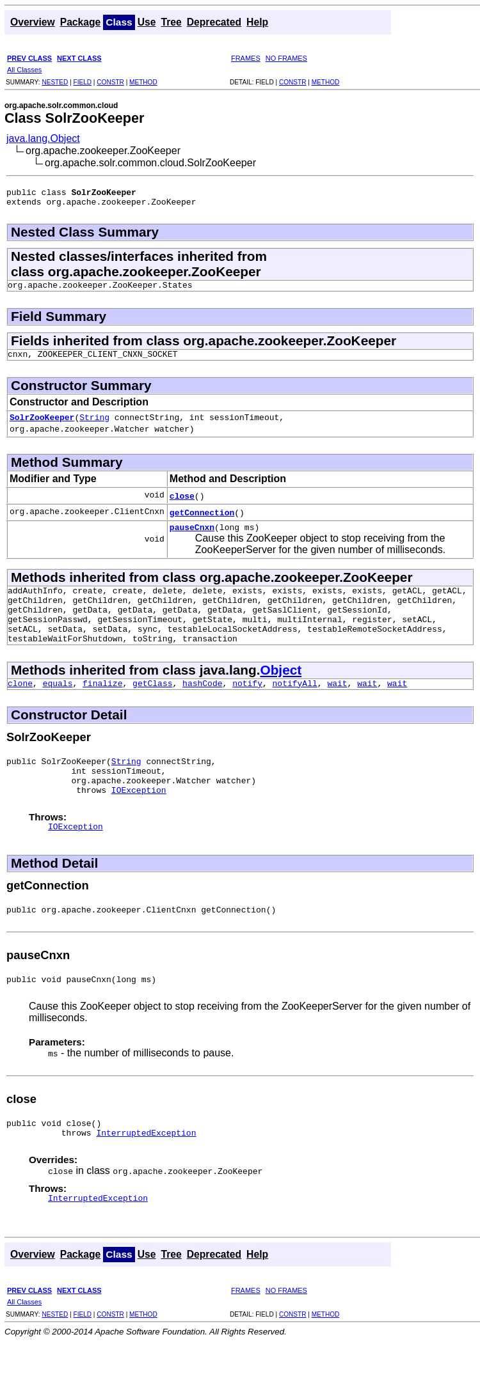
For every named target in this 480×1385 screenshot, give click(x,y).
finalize (102, 708)
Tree (171, 22)
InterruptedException (146, 1174)
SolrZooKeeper (42, 426)
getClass (152, 708)
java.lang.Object (43, 138)
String (94, 426)
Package (80, 22)
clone (20, 708)
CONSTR (110, 82)
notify (247, 708)
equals (58, 708)
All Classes (24, 70)
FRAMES (245, 58)
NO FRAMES (286, 58)
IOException (138, 822)
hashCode (202, 708)
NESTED (55, 82)
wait (337, 708)
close (182, 505)
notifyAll (295, 708)
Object (280, 692)
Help (257, 22)
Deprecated (214, 22)
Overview (32, 22)
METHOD (143, 82)
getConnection (202, 522)
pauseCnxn (192, 538)
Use (147, 22)
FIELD (82, 82)
